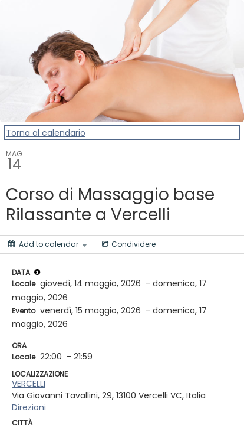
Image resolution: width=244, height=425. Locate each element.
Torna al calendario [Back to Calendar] (45, 133)
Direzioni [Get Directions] (29, 407)
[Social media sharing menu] (127, 244)
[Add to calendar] (47, 244)
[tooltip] (37, 272)
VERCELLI (28, 384)
